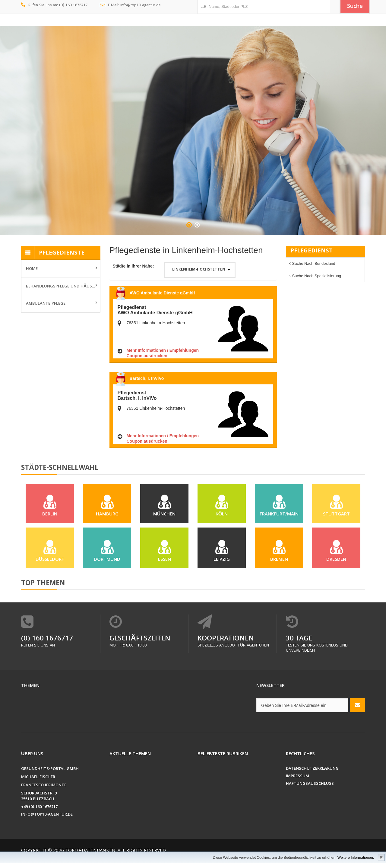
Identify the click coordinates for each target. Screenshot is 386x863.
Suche (354, 7)
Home (32, 269)
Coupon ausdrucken (147, 355)
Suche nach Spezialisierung (316, 276)
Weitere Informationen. (355, 857)
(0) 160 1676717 (47, 642)
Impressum (297, 779)
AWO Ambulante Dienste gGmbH (162, 292)
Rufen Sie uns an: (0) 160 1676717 (54, 5)
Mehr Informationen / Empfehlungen (163, 350)
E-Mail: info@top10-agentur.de (130, 5)
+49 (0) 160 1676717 (39, 810)
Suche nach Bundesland (313, 263)
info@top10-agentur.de (47, 817)
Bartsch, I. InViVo (147, 378)
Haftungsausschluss (310, 787)
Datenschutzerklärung (312, 772)
